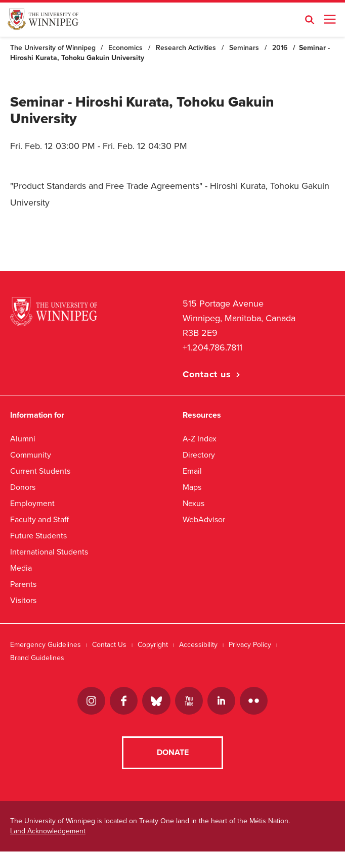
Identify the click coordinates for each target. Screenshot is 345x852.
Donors (22, 487)
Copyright (153, 644)
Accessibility (198, 644)
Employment (32, 503)
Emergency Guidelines (45, 644)
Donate (173, 753)
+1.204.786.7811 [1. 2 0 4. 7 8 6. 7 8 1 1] (212, 347)
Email (192, 471)
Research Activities (186, 47)
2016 (279, 47)
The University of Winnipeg (53, 47)
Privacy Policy (250, 644)
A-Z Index (200, 438)
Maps (192, 487)
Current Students (40, 471)
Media (21, 568)
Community (30, 455)
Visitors (23, 600)
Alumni (22, 438)
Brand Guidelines (37, 658)
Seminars (244, 47)
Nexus (193, 503)
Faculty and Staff (39, 519)
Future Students (38, 535)
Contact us (207, 374)
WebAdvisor (204, 519)
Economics (125, 47)
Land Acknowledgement (47, 831)
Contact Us (109, 644)
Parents (23, 584)
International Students (49, 552)
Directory (199, 455)
